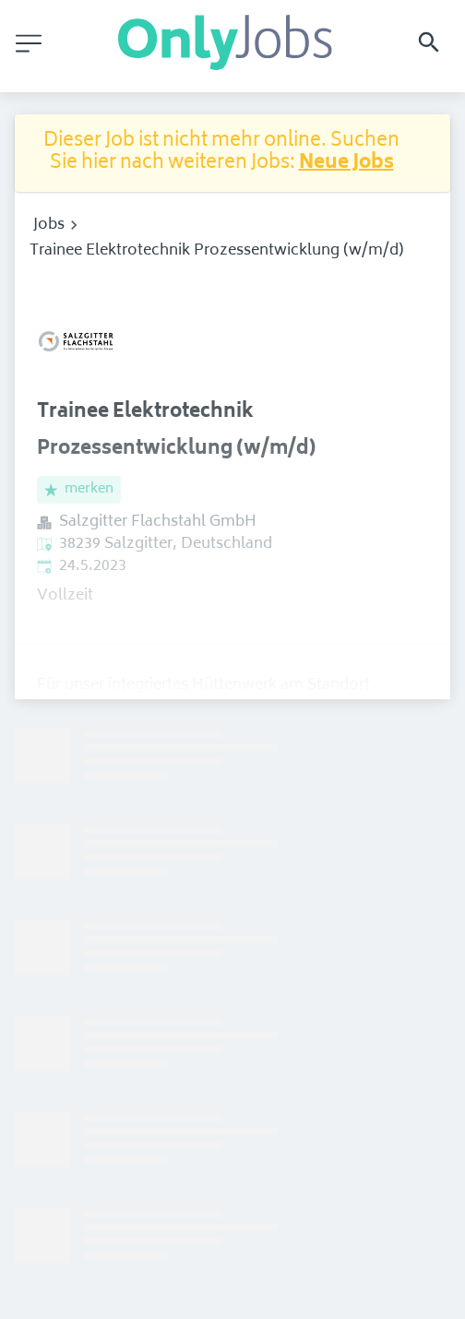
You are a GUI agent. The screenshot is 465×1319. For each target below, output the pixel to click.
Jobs (49, 225)
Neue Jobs (346, 164)
